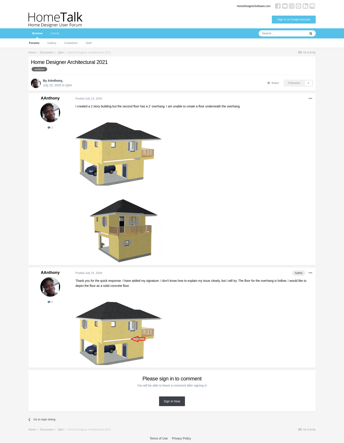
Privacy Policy (181, 438)
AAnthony (55, 80)
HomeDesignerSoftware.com (254, 6)
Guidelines (71, 43)
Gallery (51, 43)
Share (273, 83)
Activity (54, 33)
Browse (37, 35)
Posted (88, 98)
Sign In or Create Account (294, 19)
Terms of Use (159, 438)
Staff (88, 43)
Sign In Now (172, 401)
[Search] (282, 33)
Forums (34, 43)
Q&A (68, 85)
